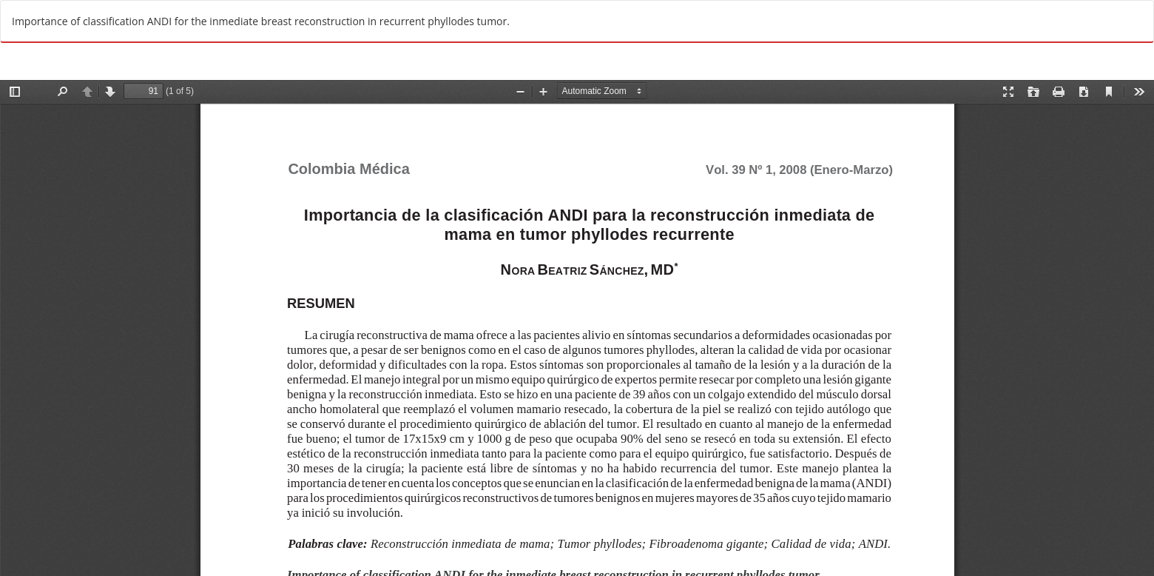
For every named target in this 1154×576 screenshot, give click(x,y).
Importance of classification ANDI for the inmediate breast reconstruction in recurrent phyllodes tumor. (261, 21)
